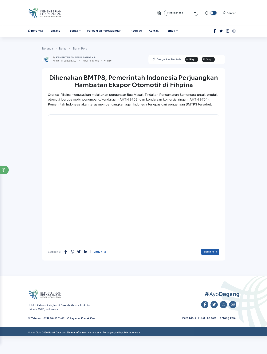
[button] (4, 170)
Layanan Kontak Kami (81, 330)
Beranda (47, 48)
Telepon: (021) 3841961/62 (46, 330)
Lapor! (211, 328)
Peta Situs (189, 328)
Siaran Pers (80, 48)
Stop (206, 59)
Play (190, 59)
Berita (62, 48)
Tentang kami (227, 328)
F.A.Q (201, 328)
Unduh (99, 251)
